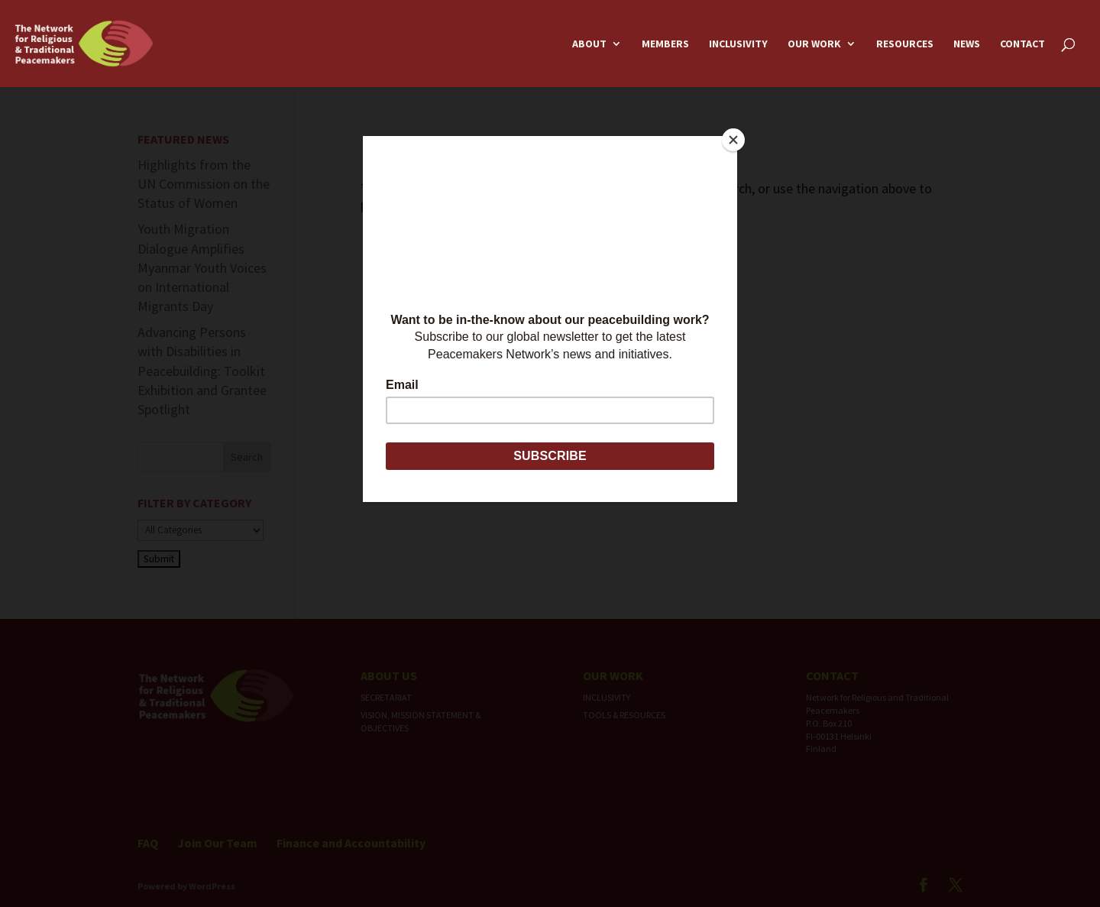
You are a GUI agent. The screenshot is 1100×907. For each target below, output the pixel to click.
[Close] (733, 139)
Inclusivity (738, 44)
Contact (1022, 44)
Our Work (814, 44)
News (966, 44)
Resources (904, 44)
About (589, 44)
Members (665, 44)
